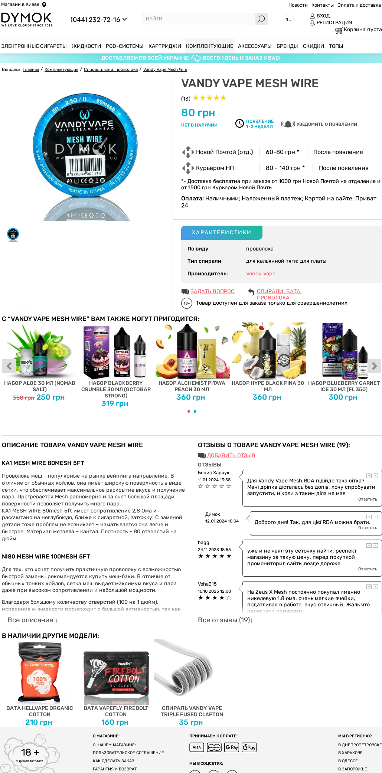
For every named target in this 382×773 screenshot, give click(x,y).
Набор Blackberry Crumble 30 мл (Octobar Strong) (116, 360)
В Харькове (350, 752)
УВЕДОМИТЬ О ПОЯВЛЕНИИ (319, 124)
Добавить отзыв (231, 455)
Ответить (367, 499)
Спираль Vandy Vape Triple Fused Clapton (192, 678)
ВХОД (320, 16)
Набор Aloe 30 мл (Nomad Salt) (40, 357)
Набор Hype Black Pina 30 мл (268, 357)
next (374, 366)
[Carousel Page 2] (195, 411)
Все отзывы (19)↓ (225, 620)
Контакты (322, 5)
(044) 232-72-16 (95, 19)
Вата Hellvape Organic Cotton (40, 678)
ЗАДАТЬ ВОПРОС (212, 291)
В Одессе (348, 761)
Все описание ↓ (32, 620)
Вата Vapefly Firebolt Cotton (116, 678)
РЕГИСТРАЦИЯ (331, 23)
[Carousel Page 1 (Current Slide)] (188, 411)
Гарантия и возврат (115, 769)
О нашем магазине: (114, 745)
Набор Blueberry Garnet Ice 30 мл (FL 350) (344, 357)
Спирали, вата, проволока (279, 292)
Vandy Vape (260, 274)
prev (9, 366)
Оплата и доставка (359, 5)
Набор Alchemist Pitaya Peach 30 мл (192, 357)
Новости (298, 5)
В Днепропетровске (360, 745)
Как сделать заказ (113, 761)
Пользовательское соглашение (128, 752)
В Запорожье (352, 769)
